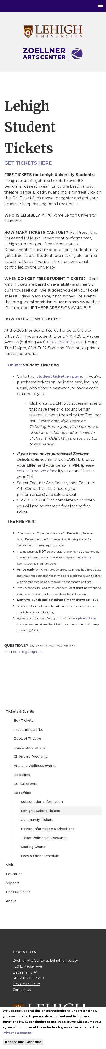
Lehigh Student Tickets (40, 811)
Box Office (22, 793)
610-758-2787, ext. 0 (65, 342)
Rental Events (25, 784)
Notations (22, 775)
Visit (9, 865)
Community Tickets (37, 820)
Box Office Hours (26, 984)
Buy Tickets (23, 720)
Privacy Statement (17, 1032)
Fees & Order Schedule (40, 856)
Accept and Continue (23, 1042)
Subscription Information (42, 802)
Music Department (29, 748)
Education (14, 874)
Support (12, 883)
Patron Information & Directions (47, 829)
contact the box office (37, 471)
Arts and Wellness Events (35, 766)
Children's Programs (30, 756)
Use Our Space (18, 892)
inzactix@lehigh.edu (28, 652)
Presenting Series (29, 730)
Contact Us (22, 990)
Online (14, 365)
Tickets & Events (20, 711)
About (11, 901)
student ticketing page (59, 376)
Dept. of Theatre (27, 738)
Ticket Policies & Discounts (43, 838)
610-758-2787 (53, 646)
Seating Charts (33, 847)
